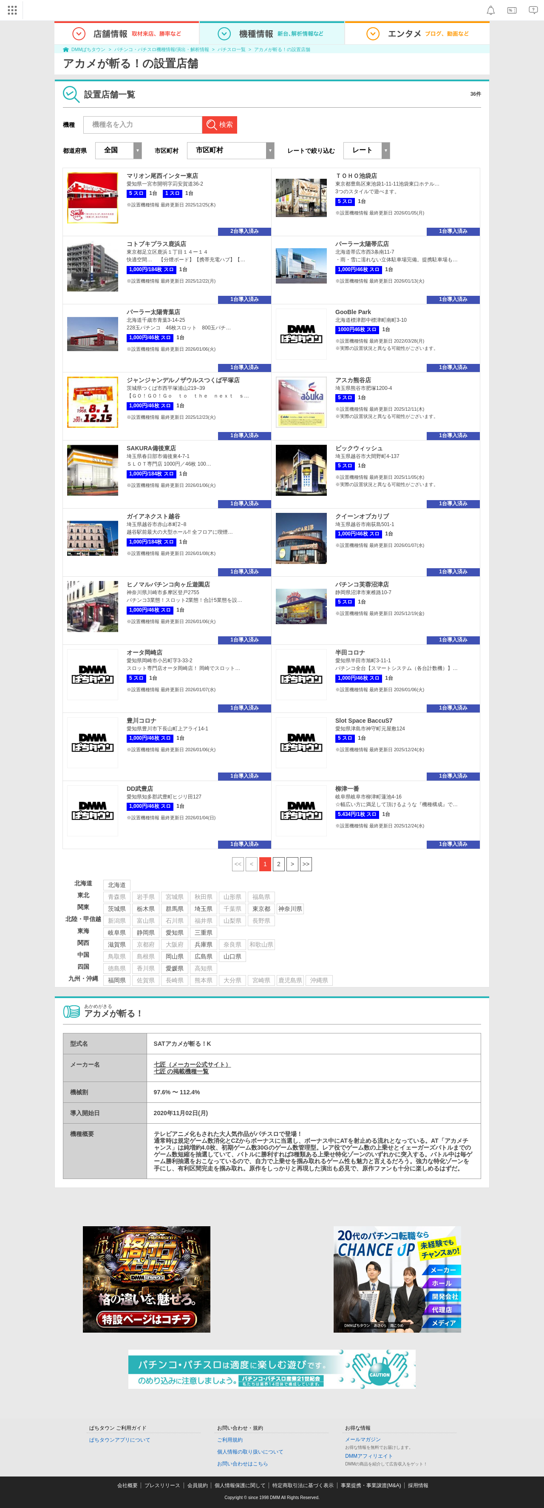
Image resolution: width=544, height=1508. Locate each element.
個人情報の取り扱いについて (250, 1452)
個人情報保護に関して (240, 1485)
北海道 (117, 884)
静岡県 (146, 932)
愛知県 (175, 932)
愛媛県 (175, 968)
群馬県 (175, 908)
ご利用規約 (230, 1440)
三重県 (203, 932)
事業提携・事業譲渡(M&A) (371, 1485)
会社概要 (127, 1485)
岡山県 (175, 956)
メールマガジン (363, 1439)
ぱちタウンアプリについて (119, 1440)
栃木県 (146, 908)
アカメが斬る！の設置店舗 (282, 49)
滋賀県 (117, 944)
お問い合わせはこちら (242, 1464)
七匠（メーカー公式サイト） (192, 1064)
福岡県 (117, 980)
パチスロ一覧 (232, 49)
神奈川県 (290, 908)
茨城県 (117, 908)
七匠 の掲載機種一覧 (181, 1071)
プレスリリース (162, 1485)
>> (306, 864)
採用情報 (418, 1485)
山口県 (232, 956)
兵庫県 (203, 944)
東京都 (261, 908)
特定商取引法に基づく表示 (303, 1485)
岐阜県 (117, 932)
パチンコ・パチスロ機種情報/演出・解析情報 (161, 49)
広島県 (203, 956)
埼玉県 (203, 908)
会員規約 (197, 1485)
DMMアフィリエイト (369, 1456)
